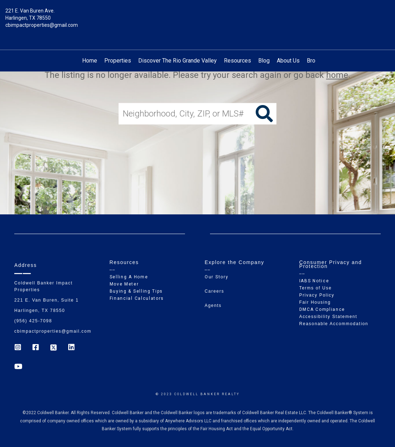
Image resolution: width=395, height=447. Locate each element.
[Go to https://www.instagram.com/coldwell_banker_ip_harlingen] (17, 348)
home (337, 75)
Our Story (216, 276)
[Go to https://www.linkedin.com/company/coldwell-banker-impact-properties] (71, 348)
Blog (264, 60)
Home (89, 60)
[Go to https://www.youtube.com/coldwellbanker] (17, 367)
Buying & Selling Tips (136, 291)
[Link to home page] (197, 16)
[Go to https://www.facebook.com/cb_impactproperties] (35, 348)
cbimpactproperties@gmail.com (41, 25)
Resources (237, 60)
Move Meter (124, 284)
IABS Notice (314, 280)
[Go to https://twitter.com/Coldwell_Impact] (53, 348)
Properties (117, 60)
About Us (288, 60)
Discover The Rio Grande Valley (177, 60)
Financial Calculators (137, 298)
